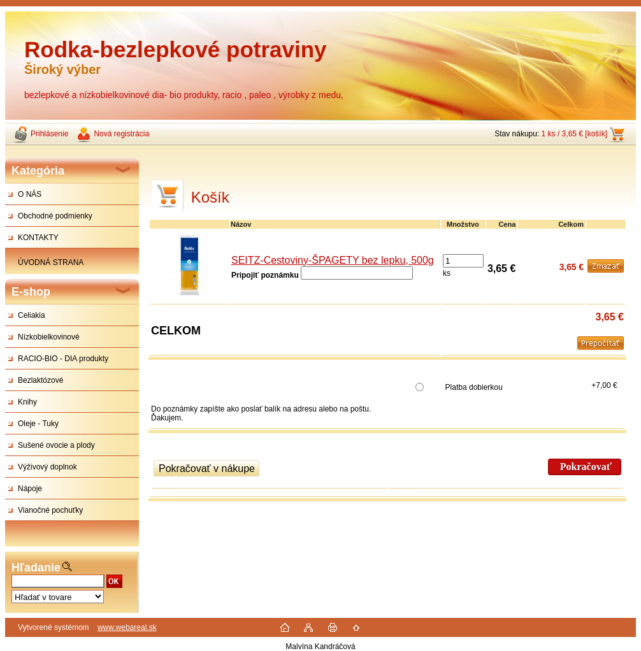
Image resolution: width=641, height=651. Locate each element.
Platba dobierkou (474, 387)
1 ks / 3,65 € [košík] (574, 133)
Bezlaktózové (40, 380)
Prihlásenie (49, 133)
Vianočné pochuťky (50, 510)
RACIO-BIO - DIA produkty (63, 358)
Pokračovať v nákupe (207, 468)
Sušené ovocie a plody (56, 445)
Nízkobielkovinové (49, 337)
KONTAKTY (38, 237)
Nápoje (30, 488)
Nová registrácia (121, 133)
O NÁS (29, 194)
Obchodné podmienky (55, 215)
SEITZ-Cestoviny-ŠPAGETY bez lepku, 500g (332, 260)
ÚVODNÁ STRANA (50, 262)
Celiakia (31, 315)
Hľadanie (36, 567)
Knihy (27, 401)
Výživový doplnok (47, 466)
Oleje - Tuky (38, 423)
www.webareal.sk (127, 627)
